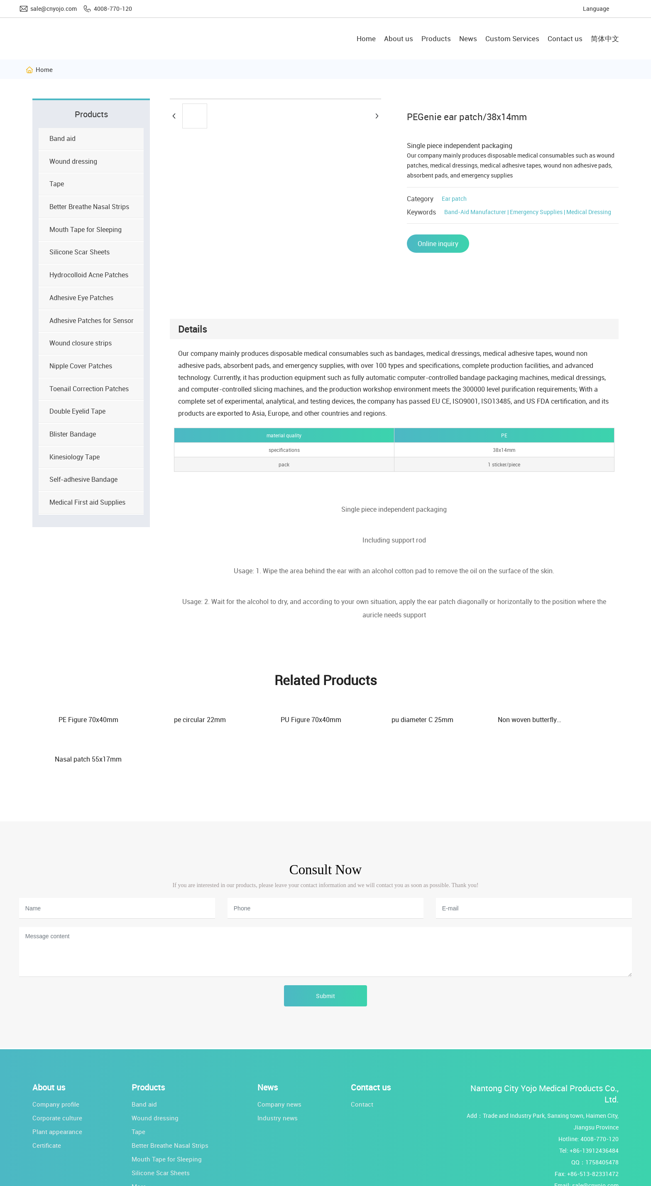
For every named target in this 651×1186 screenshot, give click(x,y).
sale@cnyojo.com (53, 8)
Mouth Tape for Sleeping (167, 1120)
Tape (138, 1092)
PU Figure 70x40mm (276, 719)
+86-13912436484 (594, 1111)
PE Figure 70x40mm (81, 719)
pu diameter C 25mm (374, 719)
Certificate (46, 1106)
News (267, 1048)
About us (48, 1048)
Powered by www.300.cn (254, 1178)
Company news (279, 1065)
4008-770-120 (113, 8)
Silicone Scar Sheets (161, 1133)
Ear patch (454, 198)
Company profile (55, 1065)
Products (148, 1048)
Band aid (144, 1065)
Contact (362, 1065)
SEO (290, 1178)
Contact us (371, 1048)
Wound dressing (155, 1079)
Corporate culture (57, 1079)
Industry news (277, 1079)
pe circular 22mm (179, 719)
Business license (318, 1178)
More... (141, 1147)
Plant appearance (57, 1092)
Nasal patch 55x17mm (569, 719)
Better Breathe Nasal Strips (170, 1106)
